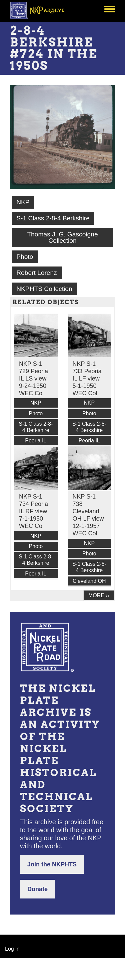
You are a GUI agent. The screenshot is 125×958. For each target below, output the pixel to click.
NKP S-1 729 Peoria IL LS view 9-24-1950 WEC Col (33, 378)
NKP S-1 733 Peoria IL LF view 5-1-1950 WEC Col (87, 378)
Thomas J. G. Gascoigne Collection (62, 237)
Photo (24, 256)
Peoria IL (35, 440)
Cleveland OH (89, 581)
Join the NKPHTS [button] (52, 864)
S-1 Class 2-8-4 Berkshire (53, 218)
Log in (12, 949)
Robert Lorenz (36, 272)
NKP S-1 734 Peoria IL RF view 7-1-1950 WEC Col (33, 511)
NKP (22, 202)
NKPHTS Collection (44, 288)
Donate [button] (37, 889)
